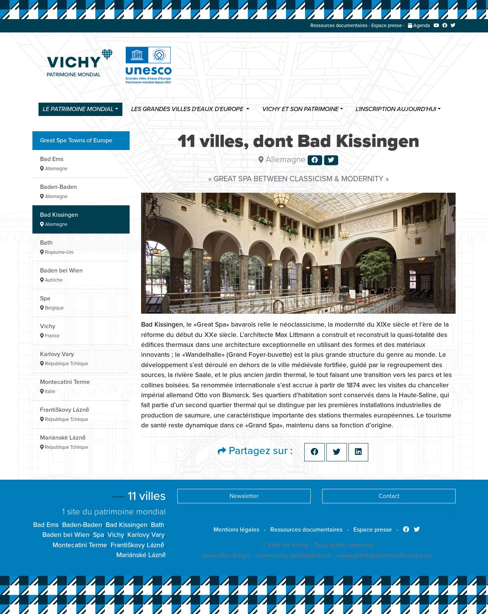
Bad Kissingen (59, 219)
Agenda (419, 26)
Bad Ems (53, 163)
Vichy (49, 330)
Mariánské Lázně (64, 442)
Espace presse (386, 26)
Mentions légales (236, 529)
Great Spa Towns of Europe (76, 140)
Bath (57, 247)
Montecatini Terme (65, 386)
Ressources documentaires (339, 26)
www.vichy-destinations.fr (294, 555)
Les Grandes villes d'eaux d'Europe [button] (188, 109)
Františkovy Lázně (64, 414)
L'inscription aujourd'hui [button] (396, 109)
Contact (389, 496)
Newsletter (244, 496)
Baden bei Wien (61, 275)
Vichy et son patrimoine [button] (300, 109)
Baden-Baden (58, 191)
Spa (52, 303)
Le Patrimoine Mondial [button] (78, 109)
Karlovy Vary (64, 358)
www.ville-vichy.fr (226, 555)
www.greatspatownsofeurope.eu (384, 555)
